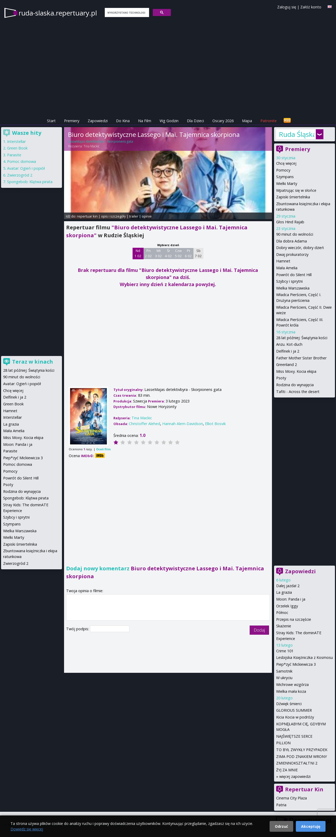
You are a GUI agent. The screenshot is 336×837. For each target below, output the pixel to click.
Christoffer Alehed (144, 423)
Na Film (144, 120)
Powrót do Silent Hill (294, 274)
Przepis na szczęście (293, 619)
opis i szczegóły (113, 216)
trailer (133, 216)
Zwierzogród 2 (19, 175)
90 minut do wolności (294, 234)
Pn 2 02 (148, 253)
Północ (282, 612)
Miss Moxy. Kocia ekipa (296, 371)
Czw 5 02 (178, 253)
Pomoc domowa (21, 161)
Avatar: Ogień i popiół (26, 168)
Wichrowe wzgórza (292, 684)
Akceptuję (310, 826)
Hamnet (283, 261)
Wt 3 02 (158, 253)
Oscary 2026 (223, 120)
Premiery (71, 120)
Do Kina (123, 120)
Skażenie (283, 625)
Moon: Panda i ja (290, 599)
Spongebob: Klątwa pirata (29, 181)
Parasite (14, 154)
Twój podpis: (78, 628)
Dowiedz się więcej (26, 828)
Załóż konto (310, 6)
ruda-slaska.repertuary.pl (58, 13)
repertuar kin (87, 216)
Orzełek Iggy (287, 605)
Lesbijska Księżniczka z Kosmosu (304, 657)
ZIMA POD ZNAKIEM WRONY (301, 756)
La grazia (284, 592)
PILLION (283, 742)
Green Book (17, 148)
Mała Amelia (286, 267)
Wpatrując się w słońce (296, 190)
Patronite (268, 120)
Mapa (247, 120)
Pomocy (283, 170)
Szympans (285, 176)
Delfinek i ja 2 (287, 351)
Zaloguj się (286, 6)
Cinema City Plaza (291, 797)
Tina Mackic (91, 146)
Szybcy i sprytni (289, 281)
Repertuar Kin (304, 789)
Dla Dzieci (195, 120)
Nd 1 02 (137, 253)
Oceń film (103, 449)
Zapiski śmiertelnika (293, 196)
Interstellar (16, 141)
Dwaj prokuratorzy (292, 254)
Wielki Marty (286, 183)
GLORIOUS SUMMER (294, 710)
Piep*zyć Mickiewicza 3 (296, 664)
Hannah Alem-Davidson (182, 423)
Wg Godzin (169, 120)
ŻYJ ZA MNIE (287, 769)
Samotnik (284, 671)
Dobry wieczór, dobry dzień (300, 247)
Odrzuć (281, 826)
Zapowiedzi (98, 120)
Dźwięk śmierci (289, 703)
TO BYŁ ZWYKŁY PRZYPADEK (301, 749)
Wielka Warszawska (292, 288)
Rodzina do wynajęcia (295, 384)
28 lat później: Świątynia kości (301, 337)
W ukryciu (284, 677)
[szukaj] (126, 12)
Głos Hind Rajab (290, 221)
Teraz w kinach (32, 361)
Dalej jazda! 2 (288, 585)
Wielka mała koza (291, 691)
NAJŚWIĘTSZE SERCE (294, 736)
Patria (281, 804)
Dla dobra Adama (291, 241)
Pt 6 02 (188, 253)
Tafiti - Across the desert (297, 391)
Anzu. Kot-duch (289, 344)
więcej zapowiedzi (295, 776)
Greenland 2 (286, 364)
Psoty (281, 377)
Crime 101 (284, 650)
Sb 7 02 (198, 253)
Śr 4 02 (168, 253)
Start (51, 120)
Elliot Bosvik (215, 423)
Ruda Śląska (296, 134)
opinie (147, 216)
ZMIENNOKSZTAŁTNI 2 (296, 763)
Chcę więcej (286, 163)
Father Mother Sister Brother (301, 357)
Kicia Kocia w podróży (295, 717)
